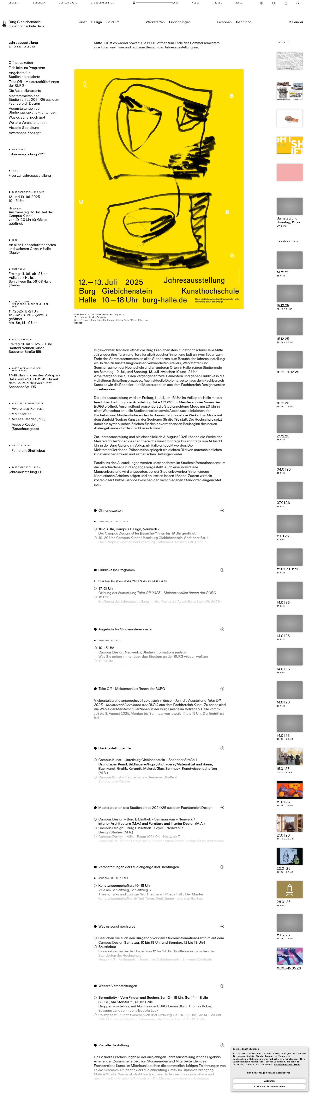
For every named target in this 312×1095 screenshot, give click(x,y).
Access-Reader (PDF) (28, 419)
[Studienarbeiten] (102, 2)
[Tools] (239, 2)
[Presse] (218, 2)
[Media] (196, 2)
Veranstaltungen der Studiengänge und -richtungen (33, 110)
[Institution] (244, 23)
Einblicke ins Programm (27, 68)
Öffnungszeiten (21, 63)
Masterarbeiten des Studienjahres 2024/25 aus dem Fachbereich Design (34, 100)
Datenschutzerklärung (287, 1065)
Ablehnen (269, 1081)
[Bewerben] (39, 2)
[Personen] (224, 23)
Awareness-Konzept (25, 133)
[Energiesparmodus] (134, 2)
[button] (166, 534)
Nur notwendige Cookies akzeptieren (269, 1073)
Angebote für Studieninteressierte (24, 75)
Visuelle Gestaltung (24, 128)
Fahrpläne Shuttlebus (28, 451)
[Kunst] (82, 23)
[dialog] (269, 1068)
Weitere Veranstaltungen (28, 123)
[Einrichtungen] (180, 23)
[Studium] (112, 23)
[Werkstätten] (155, 23)
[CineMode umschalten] (298, 2)
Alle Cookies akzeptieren (269, 1087)
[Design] (96, 23)
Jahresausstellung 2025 (27, 154)
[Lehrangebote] (68, 2)
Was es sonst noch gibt (27, 118)
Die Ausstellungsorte (25, 91)
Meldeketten (21, 414)
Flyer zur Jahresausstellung (30, 176)
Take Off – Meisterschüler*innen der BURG (34, 84)
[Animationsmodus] (177, 2)
